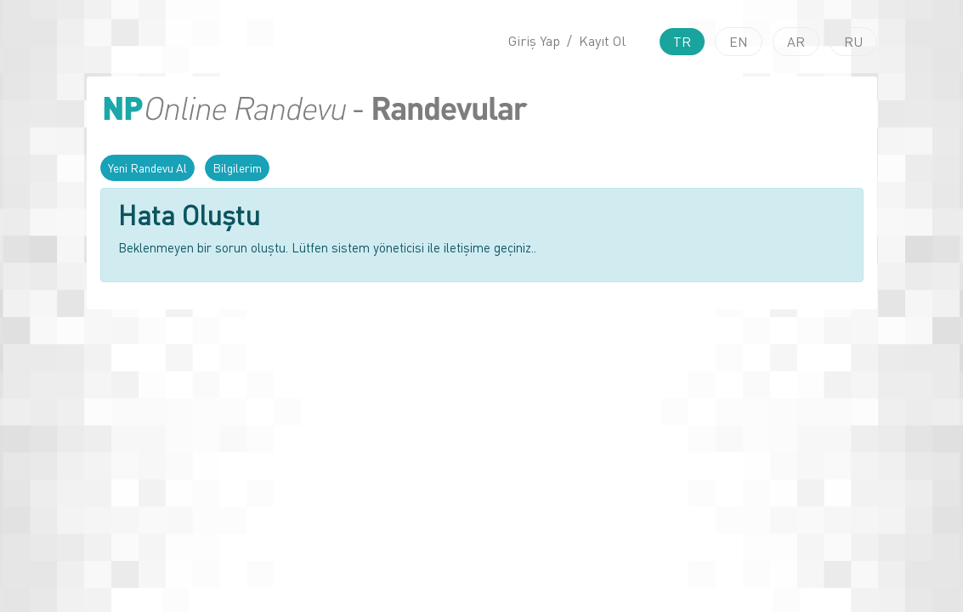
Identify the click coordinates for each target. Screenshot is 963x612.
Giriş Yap (534, 40)
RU (853, 41)
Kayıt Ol (602, 40)
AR (796, 41)
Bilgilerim (237, 168)
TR (682, 41)
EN (738, 41)
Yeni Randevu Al (147, 168)
